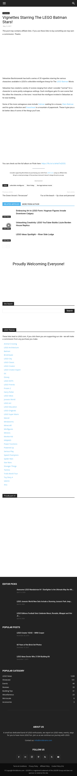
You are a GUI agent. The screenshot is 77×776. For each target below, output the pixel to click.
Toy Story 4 (8, 477)
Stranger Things (10, 466)
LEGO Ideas (8, 396)
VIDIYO (6, 481)
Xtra (5, 485)
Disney (6, 377)
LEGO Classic (9, 362)
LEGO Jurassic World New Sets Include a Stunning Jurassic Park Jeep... (44, 601)
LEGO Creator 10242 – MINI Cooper (30, 633)
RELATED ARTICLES (11, 204)
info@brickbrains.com (43, 740)
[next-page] (7, 246)
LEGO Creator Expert (12, 370)
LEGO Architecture (11, 347)
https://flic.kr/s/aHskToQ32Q (53, 163)
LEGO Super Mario (11, 414)
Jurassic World (9, 399)
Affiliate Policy (45, 766)
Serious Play (9, 451)
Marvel (6, 418)
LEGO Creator (9, 366)
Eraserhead (30, 107)
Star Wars (8, 462)
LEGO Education (10, 407)
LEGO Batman (62, 81)
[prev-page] (4, 246)
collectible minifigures (17, 185)
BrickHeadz (8, 355)
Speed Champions (11, 455)
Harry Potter (9, 392)
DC (5, 373)
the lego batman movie (44, 185)
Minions (7, 433)
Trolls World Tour (11, 473)
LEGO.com (50, 173)
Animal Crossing (10, 344)
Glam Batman (67, 104)
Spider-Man (8, 459)
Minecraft (8, 425)
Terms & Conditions (20, 766)
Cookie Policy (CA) (58, 766)
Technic (7, 470)
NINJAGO (7, 440)
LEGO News (6, 217)
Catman (41, 104)
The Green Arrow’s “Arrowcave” (15, 195)
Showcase (6, 13)
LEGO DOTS (8, 381)
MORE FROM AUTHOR (30, 204)
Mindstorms (9, 422)
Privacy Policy (33, 766)
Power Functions (10, 444)
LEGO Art (7, 403)
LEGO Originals (10, 410)
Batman (7, 351)
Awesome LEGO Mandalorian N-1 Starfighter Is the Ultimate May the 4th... (45, 590)
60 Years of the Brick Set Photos (29, 645)
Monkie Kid (8, 436)
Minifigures (8, 429)
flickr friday (30, 185)
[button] (4, 3)
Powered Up (9, 447)
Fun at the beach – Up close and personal (58, 195)
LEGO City (8, 358)
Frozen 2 (7, 388)
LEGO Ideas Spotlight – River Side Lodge (35, 234)
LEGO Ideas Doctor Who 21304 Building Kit (33, 657)
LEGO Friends (9, 384)
